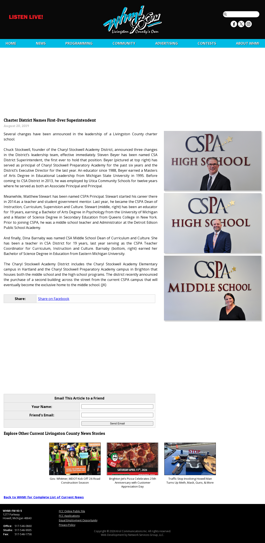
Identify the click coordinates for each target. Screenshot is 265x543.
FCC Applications (69, 516)
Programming (79, 43)
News (41, 43)
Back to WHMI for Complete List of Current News (44, 497)
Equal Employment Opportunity (78, 520)
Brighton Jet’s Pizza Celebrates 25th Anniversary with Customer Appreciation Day (132, 465)
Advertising (166, 43)
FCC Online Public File (72, 511)
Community (124, 43)
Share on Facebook (53, 298)
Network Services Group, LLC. (146, 535)
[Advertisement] (132, 84)
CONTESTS (207, 43)
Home (11, 43)
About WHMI (247, 43)
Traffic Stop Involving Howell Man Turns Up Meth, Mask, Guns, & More (190, 463)
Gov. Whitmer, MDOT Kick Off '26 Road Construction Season (74, 463)
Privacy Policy (67, 525)
